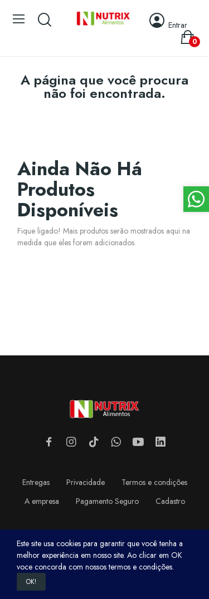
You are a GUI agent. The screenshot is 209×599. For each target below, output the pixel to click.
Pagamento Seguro (107, 501)
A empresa (42, 501)
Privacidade (85, 482)
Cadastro (170, 501)
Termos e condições (154, 482)
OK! (31, 582)
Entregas (36, 482)
